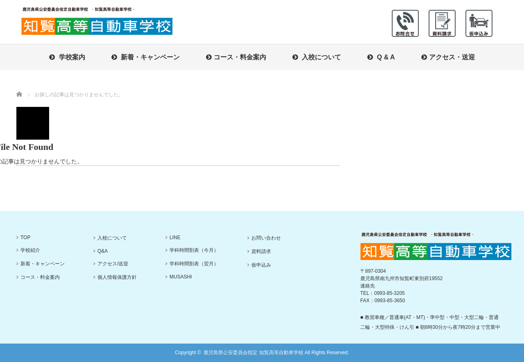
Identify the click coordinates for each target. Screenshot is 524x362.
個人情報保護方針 (117, 277)
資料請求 (261, 251)
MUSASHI (180, 277)
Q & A (381, 57)
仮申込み (261, 265)
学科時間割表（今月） (194, 250)
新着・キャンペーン (145, 57)
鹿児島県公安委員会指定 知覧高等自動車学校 (253, 352)
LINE (175, 237)
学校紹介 (30, 250)
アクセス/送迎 (112, 264)
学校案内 (67, 57)
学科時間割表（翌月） (194, 264)
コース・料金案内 (236, 57)
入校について (316, 57)
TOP (25, 237)
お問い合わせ (266, 238)
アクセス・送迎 (448, 57)
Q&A (102, 251)
